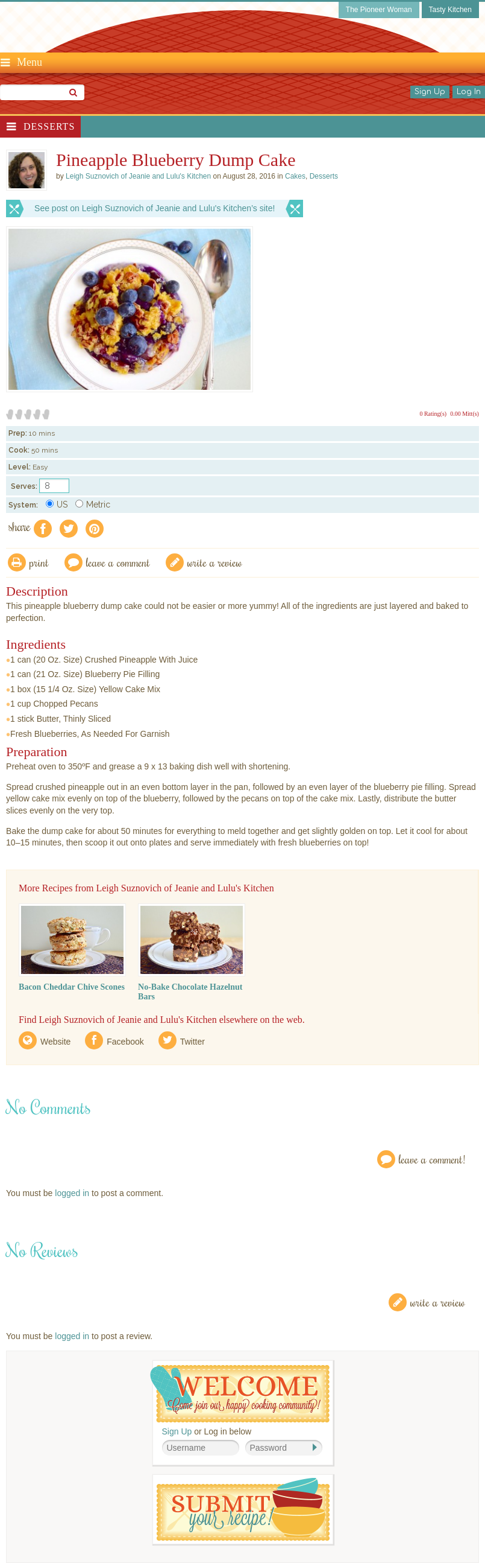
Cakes (295, 176)
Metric (92, 504)
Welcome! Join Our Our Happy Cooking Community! (240, 1393)
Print (39, 562)
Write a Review (437, 1302)
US (56, 504)
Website (55, 1041)
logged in (72, 1193)
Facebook (125, 1041)
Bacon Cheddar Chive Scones (72, 987)
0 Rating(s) (432, 413)
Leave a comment (118, 562)
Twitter (192, 1041)
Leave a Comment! (432, 1159)
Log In (469, 92)
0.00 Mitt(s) (464, 413)
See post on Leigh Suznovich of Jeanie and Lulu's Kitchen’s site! (154, 208)
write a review (214, 562)
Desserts (49, 126)
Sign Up (430, 92)
